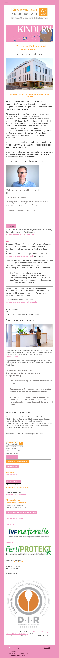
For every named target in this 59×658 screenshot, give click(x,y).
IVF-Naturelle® (10, 525)
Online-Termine (11, 457)
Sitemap (21, 648)
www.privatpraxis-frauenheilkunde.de (21, 302)
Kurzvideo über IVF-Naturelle (14, 518)
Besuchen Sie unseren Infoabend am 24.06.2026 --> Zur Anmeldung (29, 95)
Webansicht (47, 648)
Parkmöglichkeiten (11, 474)
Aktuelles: (10, 226)
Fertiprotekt (10, 542)
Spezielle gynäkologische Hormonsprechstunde (21, 512)
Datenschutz (12, 651)
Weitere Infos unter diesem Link (20, 235)
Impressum (12, 650)
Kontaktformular (12, 356)
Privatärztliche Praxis (13, 482)
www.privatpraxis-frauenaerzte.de (20, 256)
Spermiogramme (12, 466)
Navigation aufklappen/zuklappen (29, 2)
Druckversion (13, 648)
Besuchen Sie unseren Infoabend (17, 461)
